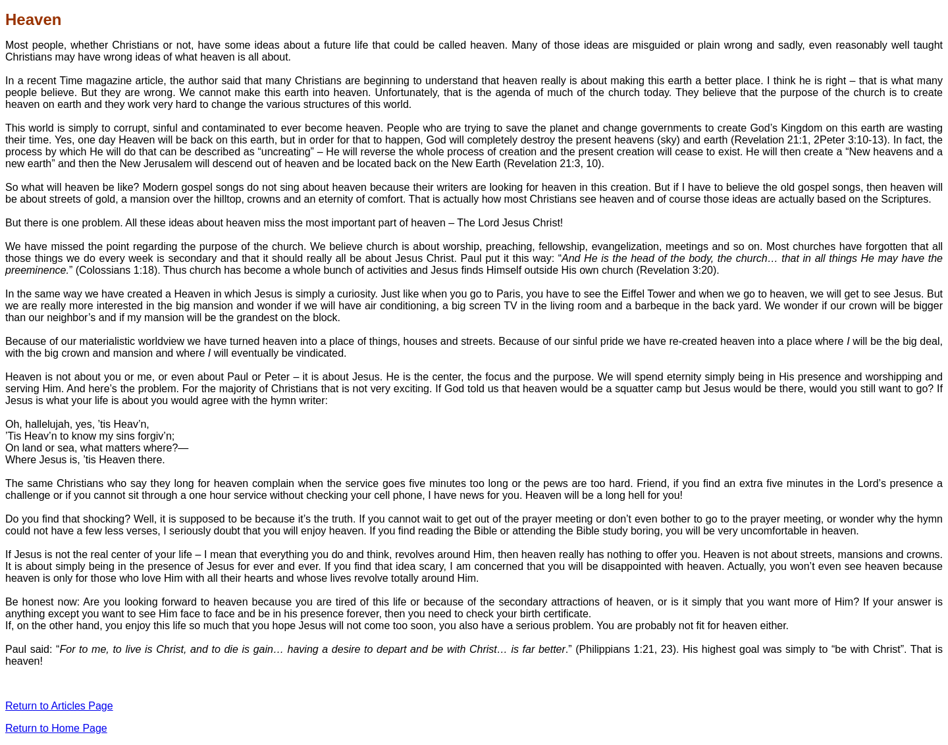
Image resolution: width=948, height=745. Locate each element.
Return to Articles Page (59, 705)
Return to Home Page (56, 728)
